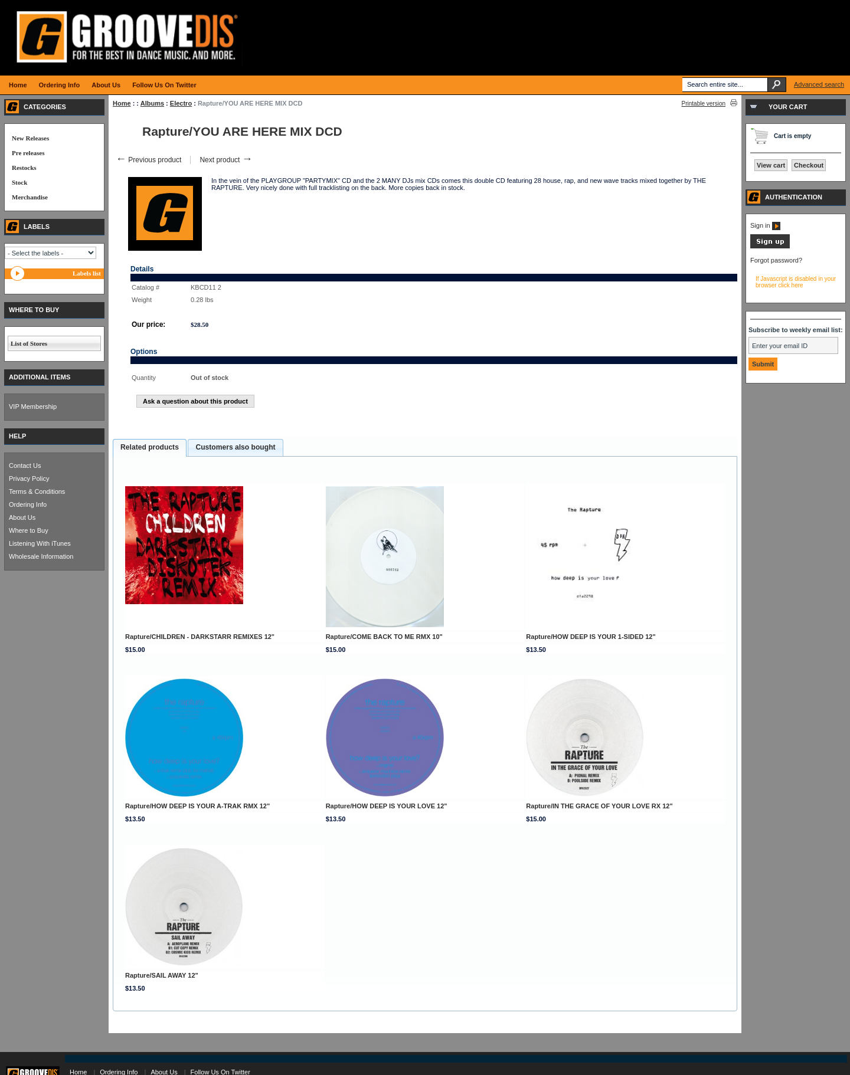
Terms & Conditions (37, 491)
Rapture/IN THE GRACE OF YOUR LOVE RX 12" (599, 805)
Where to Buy (28, 530)
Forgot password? (776, 260)
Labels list (87, 273)
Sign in (765, 225)
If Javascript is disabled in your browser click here (796, 282)
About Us (22, 517)
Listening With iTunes (40, 543)
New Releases (30, 138)
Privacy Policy (29, 478)
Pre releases (28, 152)
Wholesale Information (41, 556)
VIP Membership (33, 406)
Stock (19, 182)
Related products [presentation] (149, 447)
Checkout (808, 165)
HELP (17, 436)
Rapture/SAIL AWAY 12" (161, 975)
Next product (226, 160)
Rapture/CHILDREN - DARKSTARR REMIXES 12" (199, 636)
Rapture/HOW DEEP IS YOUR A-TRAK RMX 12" (197, 805)
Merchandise (30, 197)
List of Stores (29, 343)
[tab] (150, 448)
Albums (152, 103)
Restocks (24, 167)
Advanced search (819, 84)
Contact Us (25, 465)
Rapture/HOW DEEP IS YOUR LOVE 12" (386, 805)
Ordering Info (28, 504)
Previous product (148, 160)
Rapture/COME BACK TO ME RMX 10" (384, 636)
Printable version (703, 103)
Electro (181, 103)
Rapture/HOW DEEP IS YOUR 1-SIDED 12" (590, 636)
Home (122, 103)
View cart (771, 165)
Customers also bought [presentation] (235, 447)
